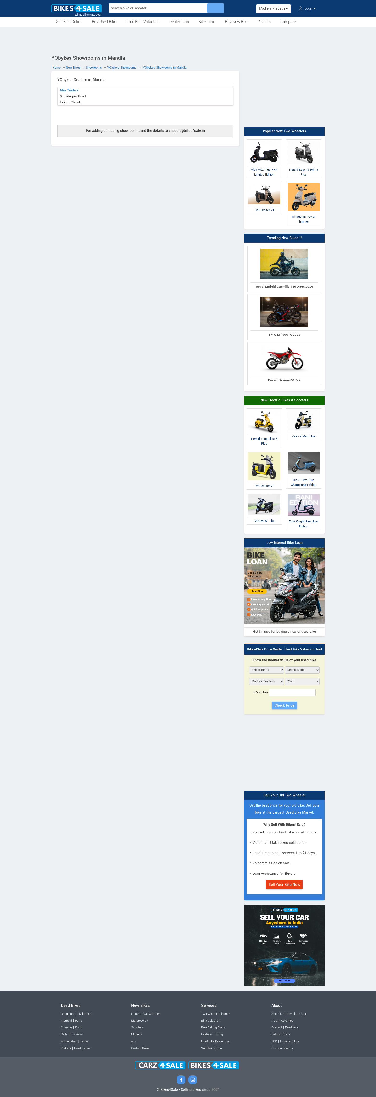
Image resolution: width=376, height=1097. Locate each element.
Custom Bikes (140, 1048)
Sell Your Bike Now (284, 884)
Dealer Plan (179, 21)
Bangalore (68, 1014)
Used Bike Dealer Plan (215, 1041)
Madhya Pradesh (273, 8)
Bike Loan (207, 21)
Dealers (264, 21)
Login (307, 8)
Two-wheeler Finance (215, 1014)
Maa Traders (69, 90)
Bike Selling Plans (213, 1027)
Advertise (287, 1021)
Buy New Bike (236, 21)
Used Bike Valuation (143, 21)
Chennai (66, 1027)
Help (274, 1021)
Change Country (282, 1048)
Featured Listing (212, 1034)
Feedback (291, 1027)
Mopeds (136, 1034)
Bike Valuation (210, 1021)
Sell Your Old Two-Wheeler (285, 795)
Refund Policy (280, 1034)
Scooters (137, 1027)
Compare (288, 21)
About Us (277, 1014)
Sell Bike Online (69, 21)
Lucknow (77, 1034)
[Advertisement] (188, 40)
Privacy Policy (289, 1041)
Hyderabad (85, 1014)
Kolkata (66, 1048)
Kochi (79, 1027)
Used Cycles (82, 1048)
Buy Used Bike (104, 21)
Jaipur (84, 1041)
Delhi (64, 1034)
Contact (276, 1027)
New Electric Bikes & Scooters (284, 400)
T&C (274, 1041)
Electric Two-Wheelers (146, 1014)
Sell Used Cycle (211, 1048)
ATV (133, 1041)
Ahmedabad (69, 1041)
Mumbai (66, 1021)
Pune (78, 1021)
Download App (296, 1014)
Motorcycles (139, 1021)
